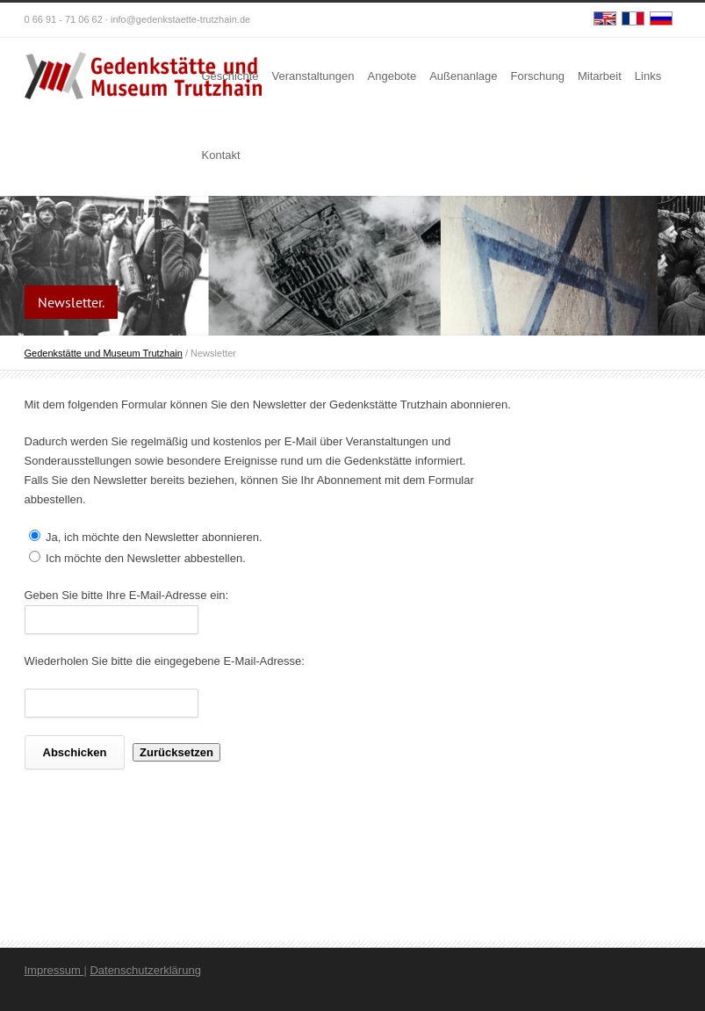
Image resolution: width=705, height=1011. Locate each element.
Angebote (392, 76)
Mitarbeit (600, 76)
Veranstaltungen (313, 76)
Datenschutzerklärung (145, 970)
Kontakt (221, 155)
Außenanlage (463, 76)
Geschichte (230, 76)
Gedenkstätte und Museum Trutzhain (104, 353)
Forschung (538, 76)
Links (648, 76)
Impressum (54, 970)
